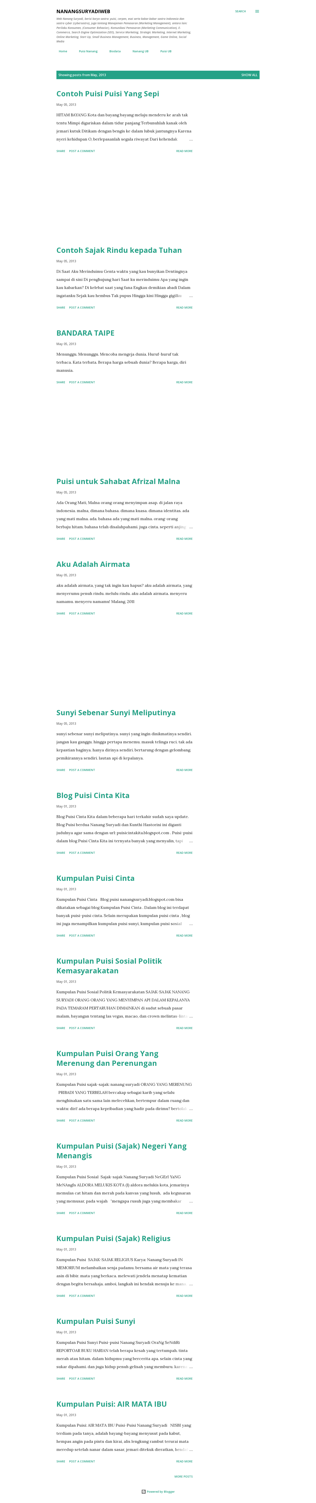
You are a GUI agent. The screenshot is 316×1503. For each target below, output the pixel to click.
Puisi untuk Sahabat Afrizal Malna (118, 481)
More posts (184, 1476)
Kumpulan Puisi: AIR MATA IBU (111, 1404)
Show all (249, 75)
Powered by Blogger (158, 1492)
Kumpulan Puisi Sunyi (95, 1321)
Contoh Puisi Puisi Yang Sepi (107, 94)
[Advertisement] (124, 200)
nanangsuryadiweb (83, 11)
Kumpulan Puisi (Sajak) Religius (113, 1238)
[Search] (240, 11)
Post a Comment (82, 151)
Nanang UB (138, 51)
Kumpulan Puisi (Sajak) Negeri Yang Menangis (121, 1151)
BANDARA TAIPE (85, 333)
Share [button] (60, 151)
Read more (184, 151)
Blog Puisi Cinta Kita (93, 795)
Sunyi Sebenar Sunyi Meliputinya (116, 712)
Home (60, 51)
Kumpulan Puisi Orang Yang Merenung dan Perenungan (107, 1058)
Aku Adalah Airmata (93, 564)
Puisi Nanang (86, 51)
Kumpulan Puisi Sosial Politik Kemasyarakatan (109, 966)
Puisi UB (163, 51)
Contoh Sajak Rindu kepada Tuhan (119, 250)
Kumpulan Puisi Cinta (95, 878)
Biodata (112, 51)
